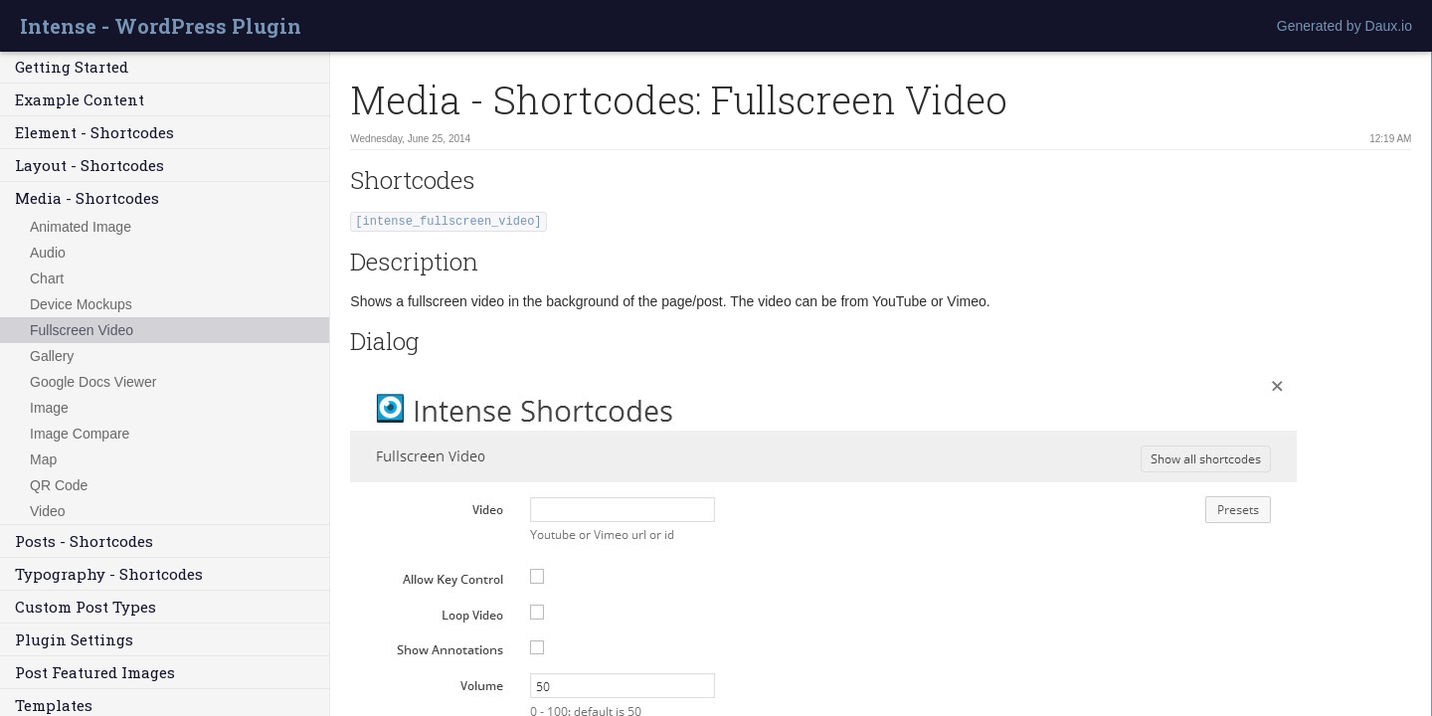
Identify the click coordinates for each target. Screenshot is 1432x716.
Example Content (79, 99)
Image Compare (79, 434)
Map (43, 459)
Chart (47, 278)
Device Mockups (81, 304)
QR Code (59, 485)
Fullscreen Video (81, 330)
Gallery (52, 356)
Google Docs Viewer (93, 382)
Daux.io (1388, 26)
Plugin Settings (74, 639)
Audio (48, 253)
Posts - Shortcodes (84, 541)
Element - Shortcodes (94, 132)
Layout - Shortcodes (89, 165)
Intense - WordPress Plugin (160, 26)
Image (49, 408)
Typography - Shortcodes (109, 574)
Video (48, 511)
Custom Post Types (85, 607)
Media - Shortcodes (87, 198)
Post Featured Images (95, 672)
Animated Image (80, 227)
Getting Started (71, 67)
